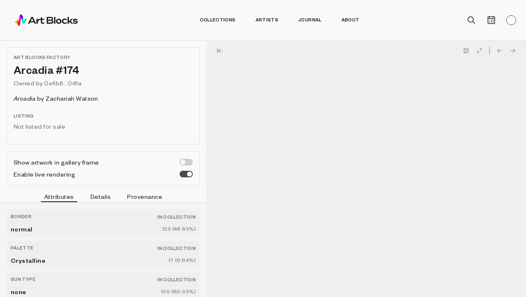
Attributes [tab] (59, 198)
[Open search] (471, 20)
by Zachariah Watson (56, 98)
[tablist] (103, 197)
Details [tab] (100, 196)
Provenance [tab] (144, 196)
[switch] (186, 162)
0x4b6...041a (62, 83)
